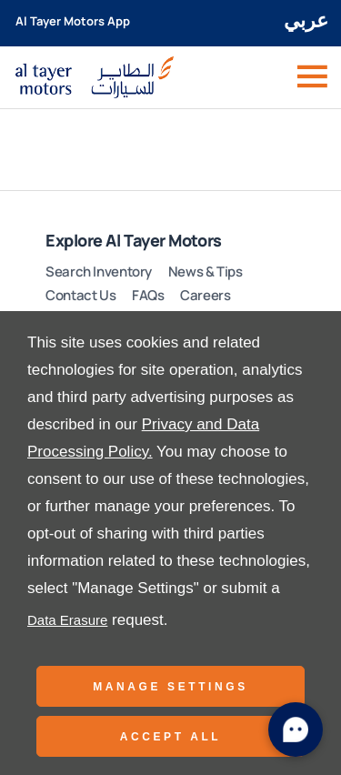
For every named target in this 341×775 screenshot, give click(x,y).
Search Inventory (98, 271)
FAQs (148, 295)
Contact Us (80, 295)
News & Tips (205, 271)
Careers (205, 295)
